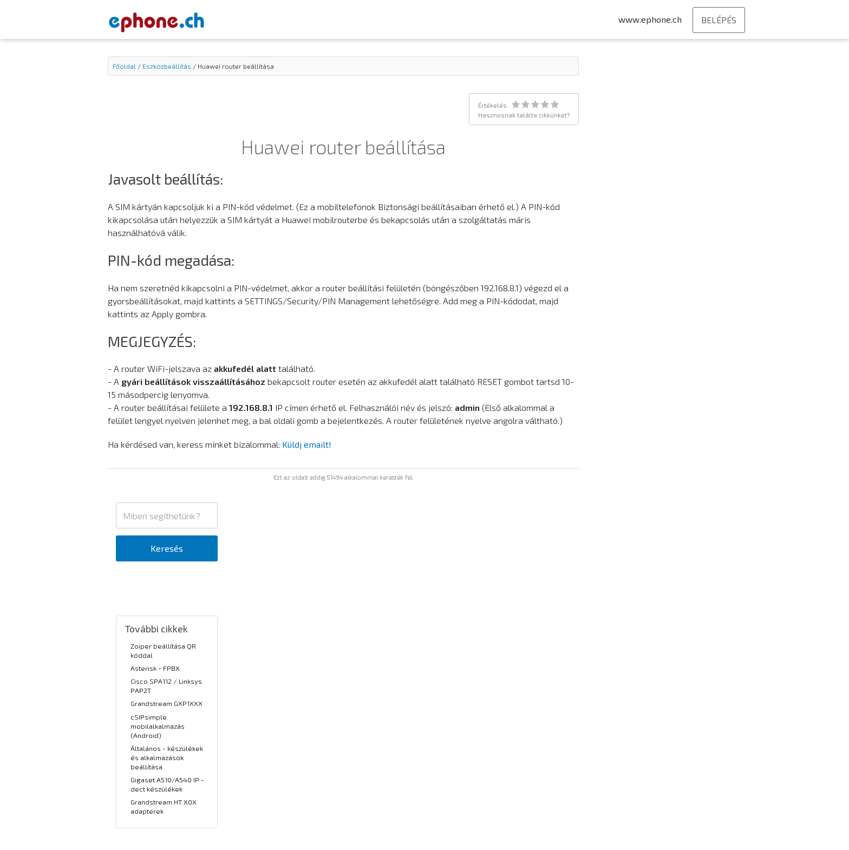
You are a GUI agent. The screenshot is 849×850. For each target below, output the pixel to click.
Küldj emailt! (306, 444)
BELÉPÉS (718, 20)
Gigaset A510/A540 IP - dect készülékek (167, 784)
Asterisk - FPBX (155, 668)
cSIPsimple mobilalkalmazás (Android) (157, 726)
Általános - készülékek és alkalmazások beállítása (166, 757)
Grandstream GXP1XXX (166, 703)
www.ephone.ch (650, 19)
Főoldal (124, 66)
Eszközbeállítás (166, 66)
